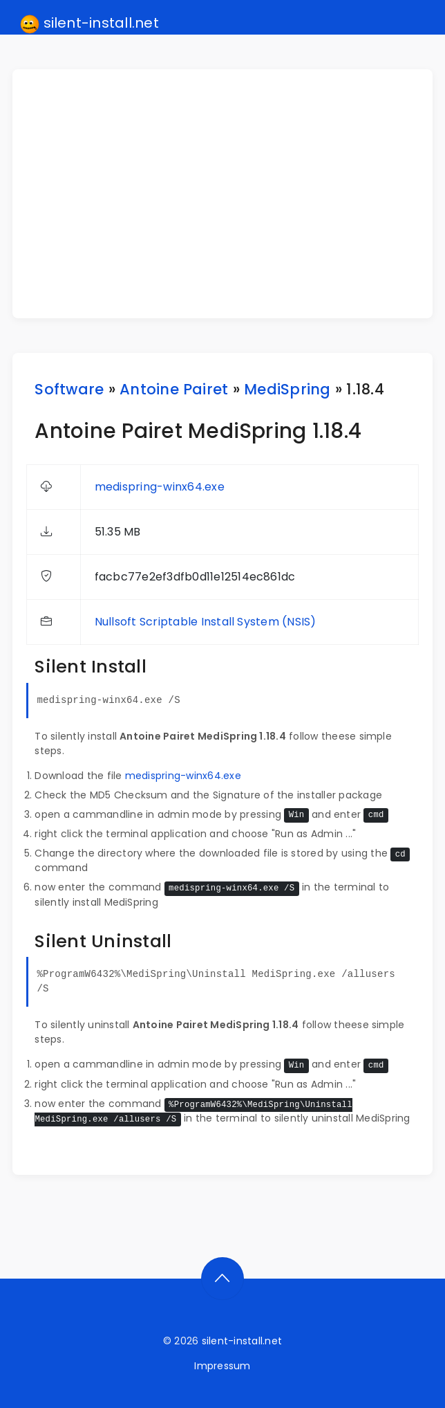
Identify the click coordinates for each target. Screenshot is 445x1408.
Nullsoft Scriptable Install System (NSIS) (205, 622)
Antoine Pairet (174, 389)
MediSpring (287, 389)
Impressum (222, 1366)
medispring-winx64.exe (160, 487)
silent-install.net (89, 23)
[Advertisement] (230, 194)
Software (69, 389)
